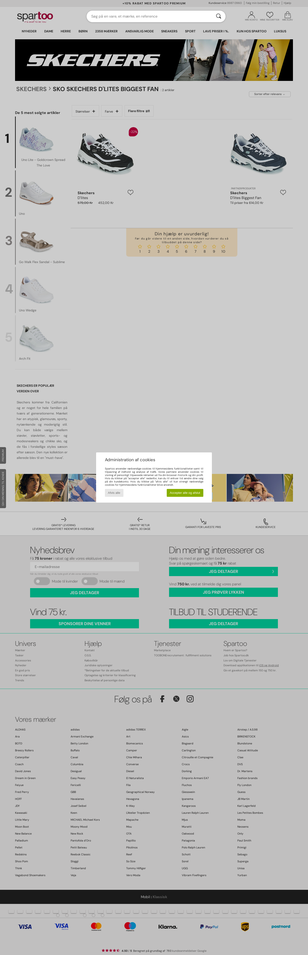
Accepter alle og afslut (185, 492)
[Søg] (218, 16)
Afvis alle (114, 492)
